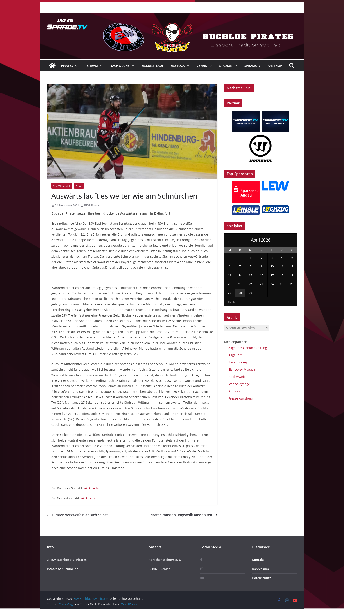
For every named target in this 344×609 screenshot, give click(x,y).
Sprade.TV (252, 65)
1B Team (91, 65)
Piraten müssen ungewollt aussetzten (183, 514)
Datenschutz (261, 578)
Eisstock (177, 65)
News (79, 185)
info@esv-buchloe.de (62, 569)
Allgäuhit (235, 355)
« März (232, 301)
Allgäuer (234, 348)
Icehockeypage (239, 384)
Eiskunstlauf (152, 65)
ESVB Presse (92, 205)
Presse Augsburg (240, 398)
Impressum (260, 569)
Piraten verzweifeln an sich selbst (77, 514)
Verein (202, 65)
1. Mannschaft (61, 185)
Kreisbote (235, 391)
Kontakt (258, 560)
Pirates (67, 65)
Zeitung (261, 348)
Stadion (226, 65)
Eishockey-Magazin (242, 369)
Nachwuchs (120, 65)
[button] (75, 66)
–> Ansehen (93, 488)
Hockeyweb (236, 377)
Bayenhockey (237, 362)
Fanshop (275, 65)
